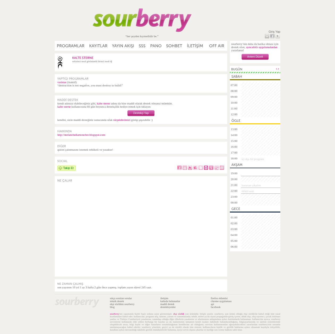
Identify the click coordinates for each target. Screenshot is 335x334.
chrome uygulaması (221, 301)
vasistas (61, 82)
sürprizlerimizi (121, 119)
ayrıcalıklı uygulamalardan (261, 47)
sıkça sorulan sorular (121, 298)
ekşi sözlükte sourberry (122, 304)
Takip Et (68, 168)
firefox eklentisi (219, 298)
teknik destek (117, 301)
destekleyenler (168, 307)
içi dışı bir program (253, 158)
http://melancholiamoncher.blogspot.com (81, 134)
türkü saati (248, 191)
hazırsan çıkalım (251, 185)
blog (112, 307)
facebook (216, 307)
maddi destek (167, 304)
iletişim (164, 298)
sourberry (114, 313)
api (212, 304)
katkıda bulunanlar (170, 301)
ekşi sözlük (178, 313)
